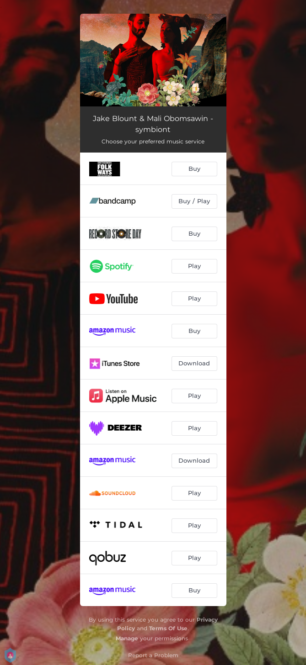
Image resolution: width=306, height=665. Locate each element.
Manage (127, 638)
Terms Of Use (168, 628)
